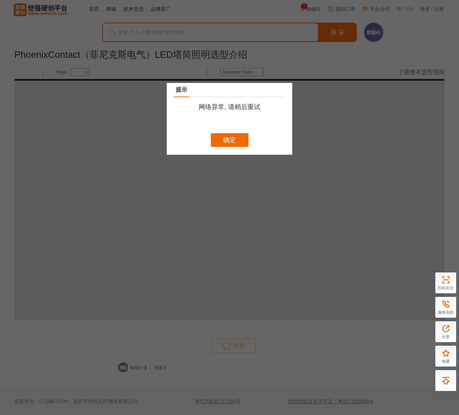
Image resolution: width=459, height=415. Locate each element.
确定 (229, 140)
